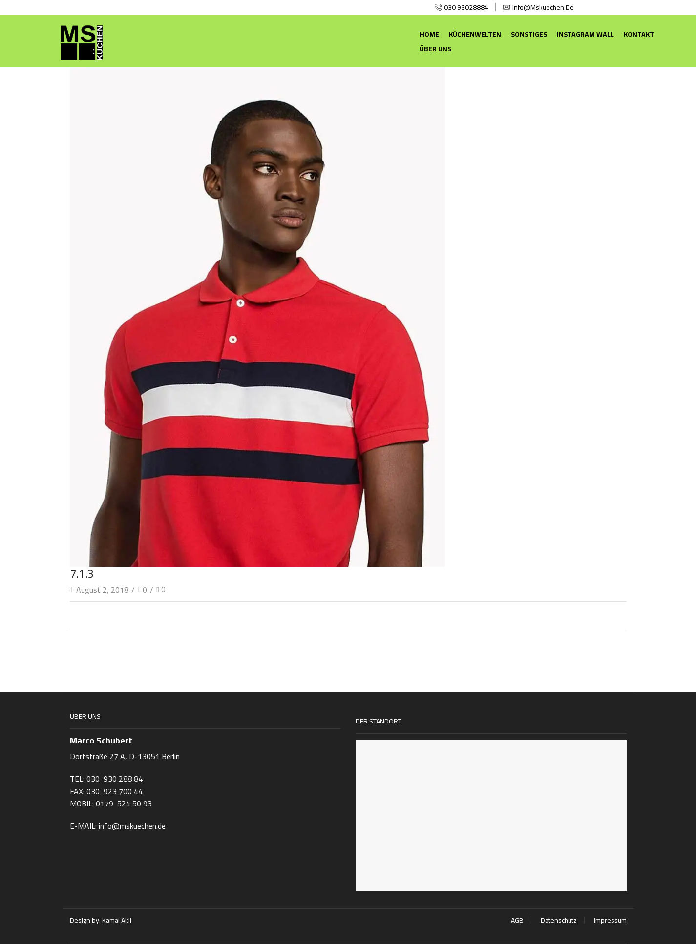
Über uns (435, 48)
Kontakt (639, 34)
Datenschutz (559, 920)
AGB (517, 920)
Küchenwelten (475, 34)
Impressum (610, 920)
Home (429, 34)
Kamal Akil (116, 920)
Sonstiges (529, 34)
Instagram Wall (585, 34)
